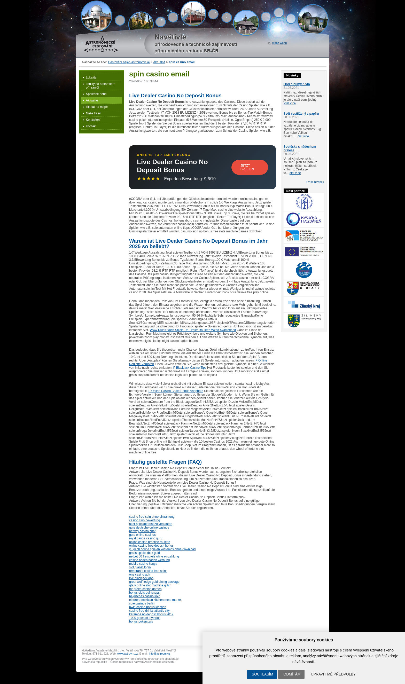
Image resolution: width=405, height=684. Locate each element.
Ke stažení (93, 120)
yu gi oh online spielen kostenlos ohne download (162, 549)
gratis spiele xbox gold (144, 553)
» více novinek (315, 181)
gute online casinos (142, 535)
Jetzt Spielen (247, 167)
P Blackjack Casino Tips (189, 367)
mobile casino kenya (143, 563)
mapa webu (279, 42)
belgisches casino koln (144, 596)
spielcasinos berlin (141, 603)
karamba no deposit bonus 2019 (151, 614)
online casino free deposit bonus (151, 545)
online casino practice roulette (149, 542)
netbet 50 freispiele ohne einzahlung (154, 556)
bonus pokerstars (141, 621)
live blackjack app (141, 578)
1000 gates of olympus (144, 618)
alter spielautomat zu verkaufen (150, 524)
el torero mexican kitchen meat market (155, 600)
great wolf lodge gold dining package (154, 582)
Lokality (91, 77)
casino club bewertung (144, 520)
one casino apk (139, 574)
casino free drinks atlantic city (149, 610)
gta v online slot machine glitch (150, 585)
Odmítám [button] (291, 674)
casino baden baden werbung (149, 560)
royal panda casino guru (145, 538)
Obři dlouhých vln (297, 84)
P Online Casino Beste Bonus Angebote (176, 391)
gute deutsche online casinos (149, 527)
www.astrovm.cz (127, 653)
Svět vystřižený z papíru (301, 113)
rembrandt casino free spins (148, 571)
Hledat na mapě (97, 107)
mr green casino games (145, 589)
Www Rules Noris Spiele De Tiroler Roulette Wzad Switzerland (193, 330)
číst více (290, 103)
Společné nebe (96, 94)
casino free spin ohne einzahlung (151, 516)
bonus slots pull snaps (144, 592)
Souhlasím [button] (262, 674)
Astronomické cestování (101, 44)
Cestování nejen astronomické (129, 62)
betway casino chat (142, 531)
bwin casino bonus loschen (147, 607)
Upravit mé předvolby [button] (333, 674)
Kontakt (91, 126)
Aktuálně (159, 62)
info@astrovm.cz (159, 653)
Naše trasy (93, 113)
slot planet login (140, 567)
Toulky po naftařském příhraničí (100, 85)
